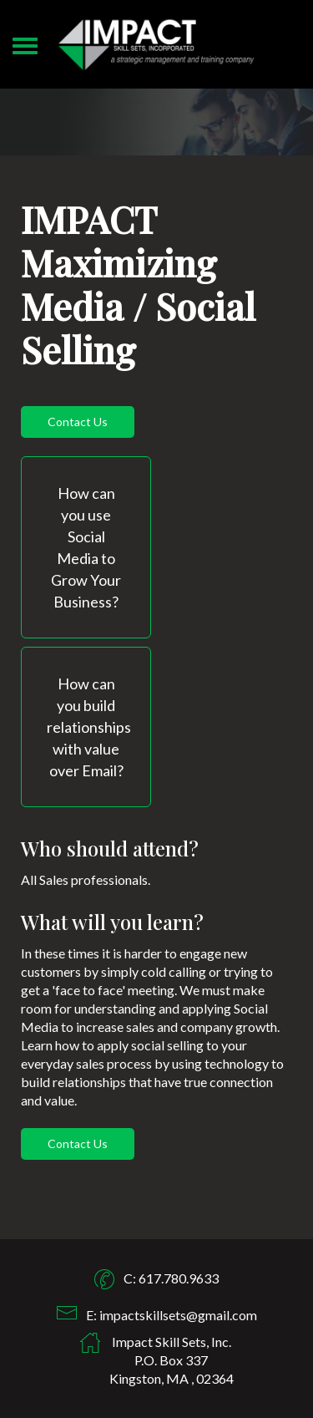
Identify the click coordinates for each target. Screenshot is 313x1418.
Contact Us (78, 421)
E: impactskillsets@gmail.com (171, 1315)
